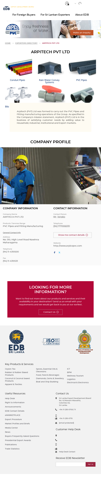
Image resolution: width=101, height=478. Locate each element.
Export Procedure (13, 419)
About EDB (82, 16)
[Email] (71, 464)
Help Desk (10, 398)
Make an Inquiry (81, 33)
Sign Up (90, 464)
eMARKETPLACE (12, 415)
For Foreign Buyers (23, 16)
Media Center (11, 428)
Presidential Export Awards (18, 440)
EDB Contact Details (14, 411)
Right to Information (15, 403)
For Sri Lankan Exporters (55, 16)
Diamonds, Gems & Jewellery (50, 378)
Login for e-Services (67, 3)
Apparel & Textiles (13, 384)
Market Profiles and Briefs (17, 424)
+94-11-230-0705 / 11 (67, 410)
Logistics (71, 379)
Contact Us (49, 312)
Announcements (13, 407)
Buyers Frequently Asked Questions (22, 436)
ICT (68, 369)
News (7, 432)
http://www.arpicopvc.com (67, 246)
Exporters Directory (26, 43)
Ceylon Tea (10, 369)
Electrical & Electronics (78, 383)
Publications (11, 445)
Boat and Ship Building (47, 382)
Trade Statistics (12, 449)
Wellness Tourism (75, 376)
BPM (69, 372)
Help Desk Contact (67, 452)
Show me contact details (71, 235)
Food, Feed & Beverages (47, 375)
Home (8, 43)
